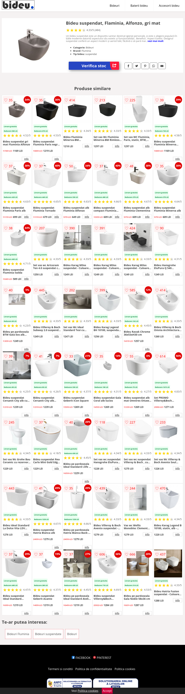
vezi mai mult (156, 41)
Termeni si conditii (60, 669)
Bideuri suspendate (48, 634)
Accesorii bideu (169, 6)
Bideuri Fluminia (18, 634)
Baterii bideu (139, 6)
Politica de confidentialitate (93, 669)
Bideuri (114, 6)
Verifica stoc (100, 66)
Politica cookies (125, 669)
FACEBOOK (81, 658)
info (26, 158)
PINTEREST (102, 658)
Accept (107, 691)
